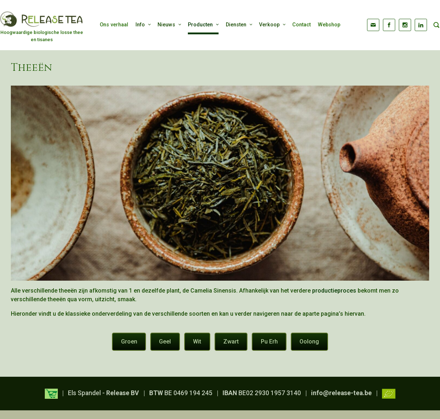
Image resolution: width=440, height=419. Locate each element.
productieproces (334, 290)
